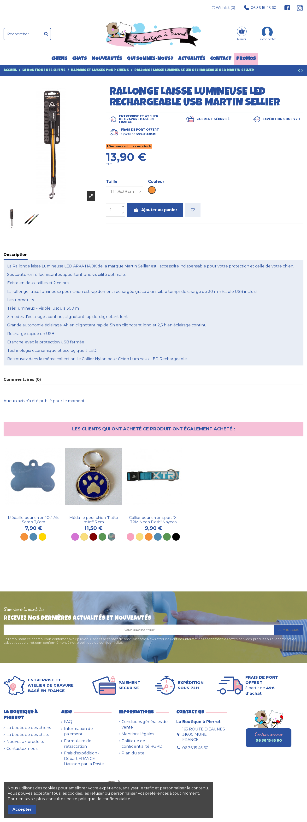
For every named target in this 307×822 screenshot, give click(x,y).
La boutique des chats (27, 734)
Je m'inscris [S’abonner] (288, 630)
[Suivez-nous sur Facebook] (287, 7)
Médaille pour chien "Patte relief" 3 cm (93, 519)
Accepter (21, 809)
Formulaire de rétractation (77, 743)
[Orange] (24, 537)
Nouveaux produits (25, 741)
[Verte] (102, 537)
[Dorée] (42, 537)
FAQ (68, 721)
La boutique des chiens (28, 727)
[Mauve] (75, 537)
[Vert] (167, 537)
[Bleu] (33, 537)
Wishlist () (223, 7)
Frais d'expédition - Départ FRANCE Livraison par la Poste (84, 758)
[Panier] (242, 34)
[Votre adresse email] (139, 630)
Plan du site (133, 753)
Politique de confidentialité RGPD (142, 743)
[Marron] (93, 537)
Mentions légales (138, 734)
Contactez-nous (21, 748)
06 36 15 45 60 (260, 7)
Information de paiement (78, 731)
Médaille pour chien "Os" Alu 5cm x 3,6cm (33, 519)
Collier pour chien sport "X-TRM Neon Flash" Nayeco (153, 519)
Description (16, 254)
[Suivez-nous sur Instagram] (298, 7)
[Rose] (130, 537)
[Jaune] (84, 537)
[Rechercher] (46, 34)
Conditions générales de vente (145, 724)
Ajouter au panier (155, 210)
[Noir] (176, 537)
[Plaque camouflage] (111, 537)
